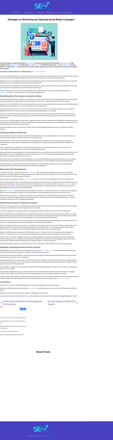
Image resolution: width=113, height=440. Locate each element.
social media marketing (47, 250)
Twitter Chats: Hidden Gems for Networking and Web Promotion (21, 302)
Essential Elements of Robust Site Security (63, 302)
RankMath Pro (65, 65)
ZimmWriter (31, 63)
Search (2, 306)
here (61, 63)
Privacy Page (46, 436)
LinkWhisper (66, 63)
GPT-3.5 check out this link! (38, 71)
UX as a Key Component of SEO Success (9, 331)
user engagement (32, 172)
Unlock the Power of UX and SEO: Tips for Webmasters (13, 317)
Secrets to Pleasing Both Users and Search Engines (12, 334)
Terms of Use (55, 436)
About (50, 436)
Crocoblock (38, 65)
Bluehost (16, 65)
